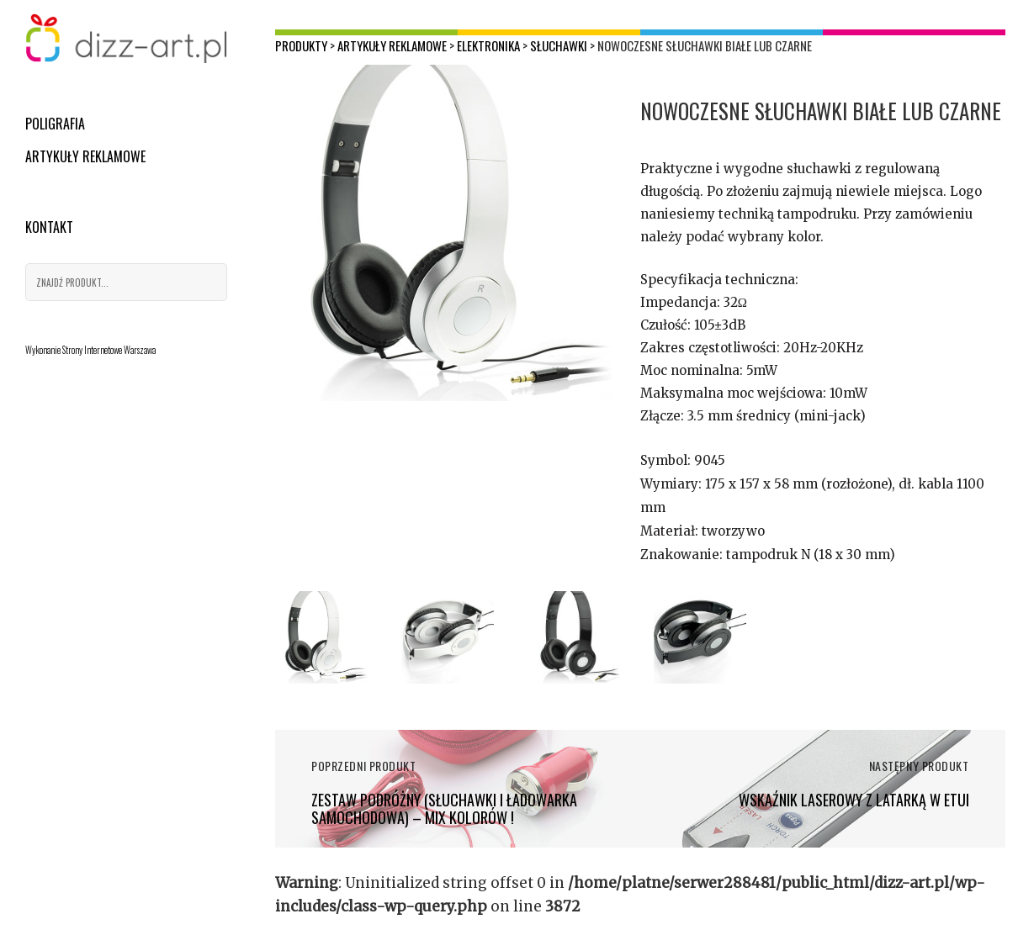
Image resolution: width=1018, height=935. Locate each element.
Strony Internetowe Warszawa (109, 350)
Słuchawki (558, 45)
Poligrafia (55, 124)
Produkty (301, 45)
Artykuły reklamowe (85, 156)
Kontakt (49, 227)
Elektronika (488, 45)
